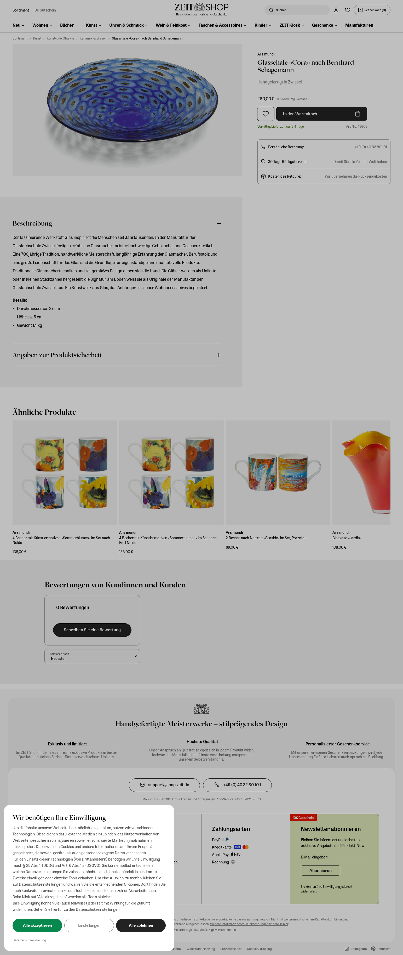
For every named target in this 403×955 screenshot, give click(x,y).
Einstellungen (89, 925)
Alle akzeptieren (37, 925)
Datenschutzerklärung (29, 939)
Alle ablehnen (141, 925)
